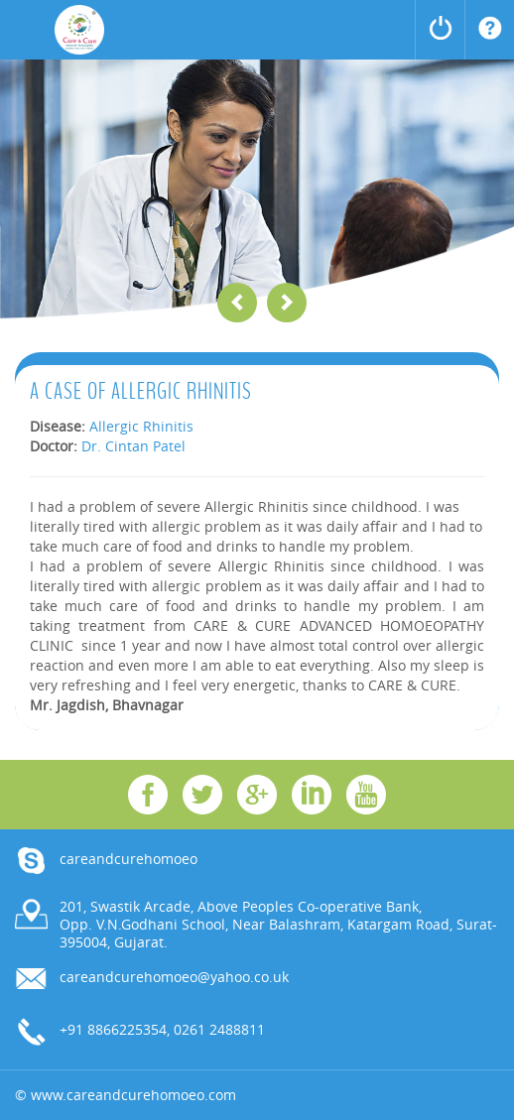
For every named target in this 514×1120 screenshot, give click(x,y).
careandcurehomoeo (128, 858)
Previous (237, 302)
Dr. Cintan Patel (133, 445)
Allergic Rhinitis (141, 426)
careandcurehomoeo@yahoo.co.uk (174, 976)
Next (287, 302)
